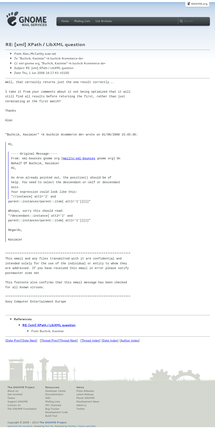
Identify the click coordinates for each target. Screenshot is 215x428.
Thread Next (68, 340)
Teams (11, 398)
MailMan (72, 426)
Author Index (130, 340)
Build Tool (51, 416)
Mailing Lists (82, 21)
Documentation (54, 394)
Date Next (29, 340)
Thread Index (90, 340)
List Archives (103, 21)
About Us (13, 391)
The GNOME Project (21, 387)
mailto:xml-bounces (79, 158)
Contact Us (14, 405)
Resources (52, 387)
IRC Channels (53, 405)
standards (27, 426)
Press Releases (85, 391)
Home (65, 21)
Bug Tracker (52, 409)
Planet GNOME (85, 398)
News (80, 387)
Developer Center (55, 391)
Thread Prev (49, 340)
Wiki (48, 398)
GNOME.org (199, 4)
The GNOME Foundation (22, 409)
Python (81, 426)
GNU (93, 426)
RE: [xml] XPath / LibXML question (49, 325)
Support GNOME (17, 401)
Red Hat (49, 426)
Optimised (12, 426)
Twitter (80, 409)
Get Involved (14, 394)
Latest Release (85, 394)
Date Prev (13, 340)
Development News (88, 401)
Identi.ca (81, 405)
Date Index (110, 340)
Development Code (56, 412)
